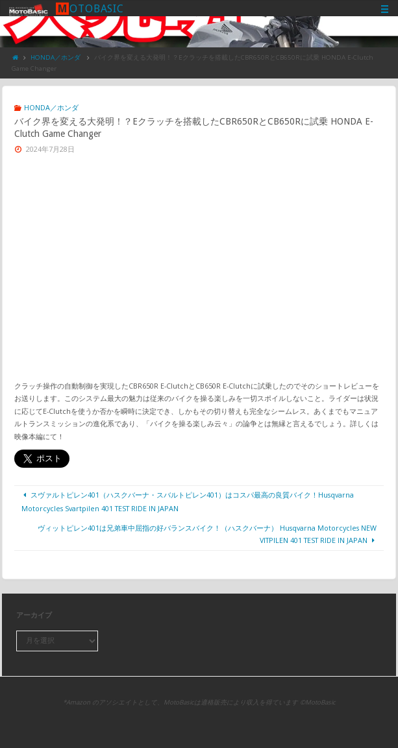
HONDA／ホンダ (56, 57)
